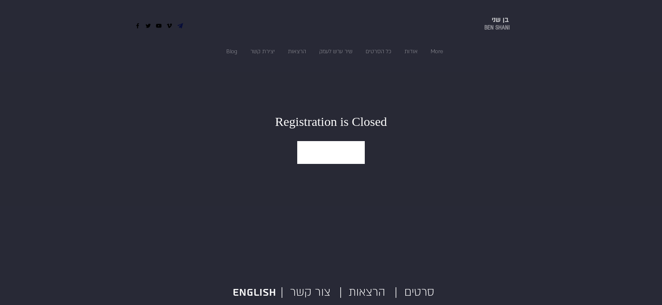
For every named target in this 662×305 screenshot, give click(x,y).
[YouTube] (158, 25)
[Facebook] (137, 25)
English (256, 292)
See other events (331, 152)
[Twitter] (148, 25)
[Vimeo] (169, 25)
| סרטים (414, 292)
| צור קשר (302, 292)
